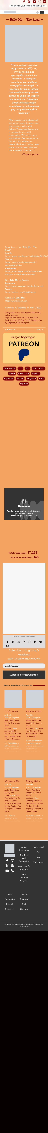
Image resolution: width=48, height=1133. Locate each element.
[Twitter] (7, 865)
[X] (13, 642)
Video (7, 315)
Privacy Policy (24, 926)
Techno (20, 378)
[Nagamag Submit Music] (24, 536)
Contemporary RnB (34, 801)
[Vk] (40, 642)
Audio (17, 312)
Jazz (27, 368)
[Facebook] (7, 642)
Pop (22, 312)
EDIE (14, 731)
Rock (41, 378)
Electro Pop (9, 733)
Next (38, 329)
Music (34, 720)
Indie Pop (29, 317)
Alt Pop (13, 317)
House (12, 373)
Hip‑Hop (24, 383)
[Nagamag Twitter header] (30, 2)
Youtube (14, 315)
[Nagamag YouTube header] (35, 2)
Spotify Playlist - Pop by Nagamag (12, 737)
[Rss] (12, 870)
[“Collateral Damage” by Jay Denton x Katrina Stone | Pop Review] (13, 768)
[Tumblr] (34, 642)
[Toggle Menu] (42, 12)
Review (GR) (35, 731)
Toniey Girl (39, 809)
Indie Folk (13, 798)
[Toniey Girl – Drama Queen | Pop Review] (35, 768)
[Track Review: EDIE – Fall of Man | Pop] (13, 699)
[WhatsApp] (29, 642)
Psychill (35, 373)
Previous (11, 329)
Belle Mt (20, 317)
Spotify (27, 312)
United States (31, 811)
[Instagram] (12, 860)
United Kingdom (22, 323)
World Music (38, 368)
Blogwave (31, 378)
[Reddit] (18, 642)
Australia (7, 731)
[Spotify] (12, 865)
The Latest (35, 312)
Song (17, 720)
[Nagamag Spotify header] (45, 2)
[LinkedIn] (24, 642)
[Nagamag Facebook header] (25, 2)
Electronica (23, 373)
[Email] (7, 646)
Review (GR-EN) (17, 320)
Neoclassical (9, 368)
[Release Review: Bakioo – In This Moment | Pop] (35, 699)
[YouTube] (7, 870)
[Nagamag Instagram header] (40, 2)
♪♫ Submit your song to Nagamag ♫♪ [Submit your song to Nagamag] (28, 6)
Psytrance (8, 378)
